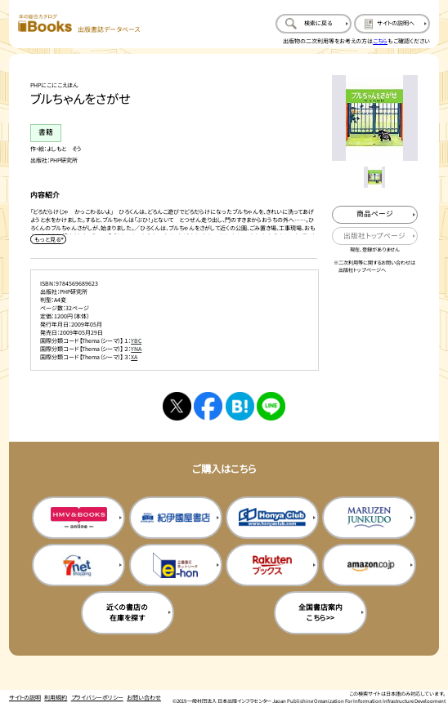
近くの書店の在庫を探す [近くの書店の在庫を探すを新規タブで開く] (127, 612)
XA (134, 357)
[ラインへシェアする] (271, 406)
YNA (136, 349)
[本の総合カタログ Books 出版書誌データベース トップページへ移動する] (79, 24)
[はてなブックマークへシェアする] (240, 406)
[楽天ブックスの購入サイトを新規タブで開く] (272, 565)
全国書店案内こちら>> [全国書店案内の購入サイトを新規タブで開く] (320, 612)
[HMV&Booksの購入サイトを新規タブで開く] (78, 518)
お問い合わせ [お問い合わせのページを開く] (144, 697)
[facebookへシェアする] (208, 406)
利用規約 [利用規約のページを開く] (55, 697)
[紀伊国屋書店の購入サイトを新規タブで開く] (175, 518)
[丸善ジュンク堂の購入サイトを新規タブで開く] (368, 518)
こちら (380, 41)
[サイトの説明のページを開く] (392, 24)
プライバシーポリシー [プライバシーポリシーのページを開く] (97, 697)
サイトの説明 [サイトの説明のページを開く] (25, 697)
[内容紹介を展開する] (47, 239)
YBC (136, 340)
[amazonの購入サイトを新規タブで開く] (368, 565)
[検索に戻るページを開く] (314, 24)
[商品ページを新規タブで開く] (375, 215)
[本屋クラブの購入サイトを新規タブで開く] (272, 518)
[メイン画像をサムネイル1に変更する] (374, 177)
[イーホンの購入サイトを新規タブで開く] (175, 565)
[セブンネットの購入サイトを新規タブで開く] (78, 565)
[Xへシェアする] (177, 406)
